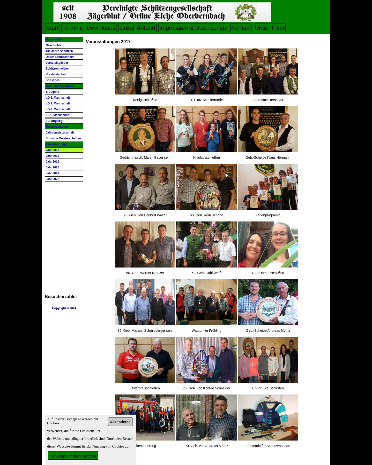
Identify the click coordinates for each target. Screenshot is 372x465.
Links (126, 27)
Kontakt (241, 27)
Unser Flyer (270, 27)
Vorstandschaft (56, 74)
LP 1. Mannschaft (57, 115)
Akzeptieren (120, 422)
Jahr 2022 (52, 179)
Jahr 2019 (52, 161)
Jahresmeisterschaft (60, 132)
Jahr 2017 (52, 150)
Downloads (101, 27)
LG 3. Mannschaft (58, 109)
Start (52, 27)
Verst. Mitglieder (57, 62)
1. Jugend (52, 92)
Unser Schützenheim (60, 57)
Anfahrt (146, 27)
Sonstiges (53, 80)
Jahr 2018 (52, 156)
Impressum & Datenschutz (193, 27)
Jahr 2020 (52, 167)
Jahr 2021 (52, 173)
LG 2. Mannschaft (58, 103)
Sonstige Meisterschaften (63, 138)
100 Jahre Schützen (59, 51)
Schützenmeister (57, 68)
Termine (72, 27)
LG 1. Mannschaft (58, 97)
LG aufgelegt (54, 121)
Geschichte (53, 45)
